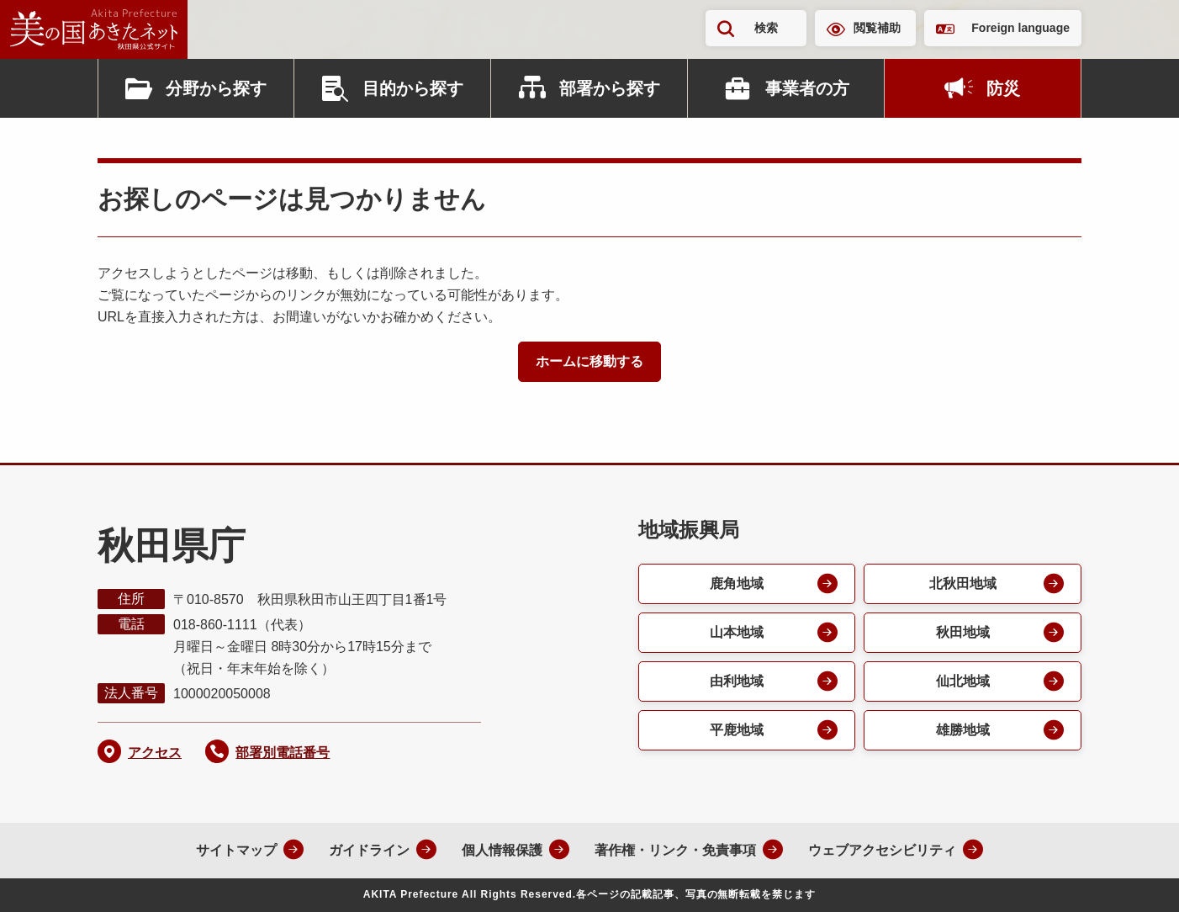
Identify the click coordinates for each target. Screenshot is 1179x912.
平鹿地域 (737, 730)
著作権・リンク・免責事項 (675, 850)
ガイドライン (369, 850)
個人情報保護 (502, 850)
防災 (1003, 88)
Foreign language (1020, 27)
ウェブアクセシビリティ (882, 850)
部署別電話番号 (282, 752)
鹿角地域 (737, 583)
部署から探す (609, 88)
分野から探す (216, 88)
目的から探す (412, 88)
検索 (766, 27)
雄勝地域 (963, 730)
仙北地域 (963, 681)
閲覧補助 (877, 27)
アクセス (155, 752)
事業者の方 (807, 88)
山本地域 (737, 632)
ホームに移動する (589, 361)
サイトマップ (236, 850)
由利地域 (737, 681)
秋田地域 (963, 632)
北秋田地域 (963, 583)
